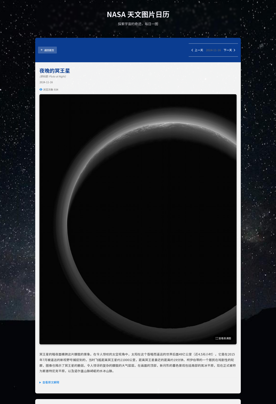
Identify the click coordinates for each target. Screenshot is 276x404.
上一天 (197, 50)
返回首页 (47, 50)
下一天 (229, 50)
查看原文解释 (50, 382)
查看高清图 (223, 338)
